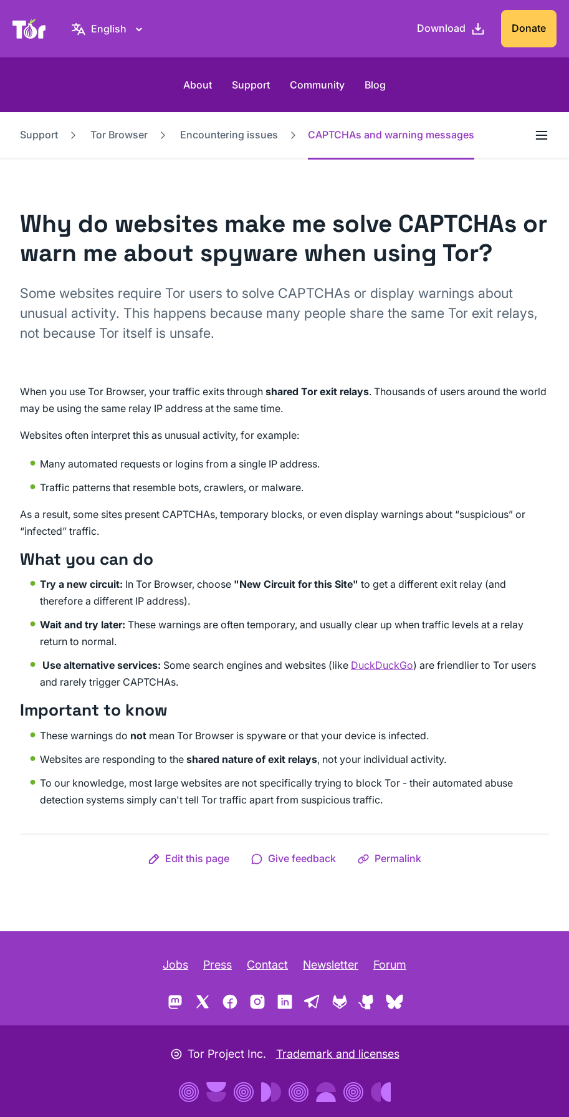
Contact (267, 964)
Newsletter (330, 964)
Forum (389, 964)
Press (217, 964)
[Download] (451, 28)
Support (251, 85)
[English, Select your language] (108, 28)
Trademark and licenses (337, 1053)
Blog (375, 85)
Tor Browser (119, 134)
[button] (188, 858)
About (197, 85)
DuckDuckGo (382, 665)
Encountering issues (229, 134)
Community (317, 85)
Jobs (175, 964)
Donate (529, 28)
